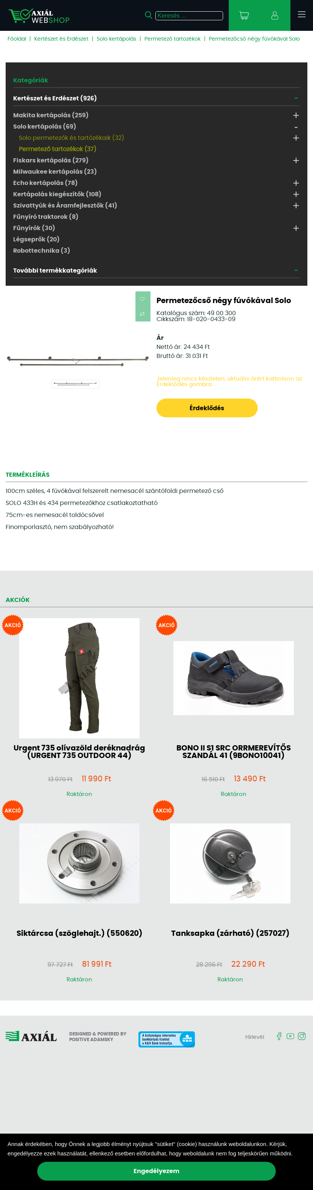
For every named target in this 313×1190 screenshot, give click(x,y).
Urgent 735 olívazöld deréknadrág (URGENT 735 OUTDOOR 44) (79, 751)
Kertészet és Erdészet (61, 39)
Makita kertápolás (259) (51, 115)
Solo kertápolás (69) (44, 127)
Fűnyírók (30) (34, 228)
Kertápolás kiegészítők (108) (57, 194)
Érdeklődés (207, 408)
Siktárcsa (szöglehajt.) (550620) (80, 933)
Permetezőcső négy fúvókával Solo (254, 39)
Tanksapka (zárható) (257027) (230, 933)
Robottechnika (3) (41, 251)
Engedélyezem (156, 1171)
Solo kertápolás (116, 39)
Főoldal (17, 39)
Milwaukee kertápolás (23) (55, 172)
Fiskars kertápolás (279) (51, 161)
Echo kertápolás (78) (45, 183)
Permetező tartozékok (172, 39)
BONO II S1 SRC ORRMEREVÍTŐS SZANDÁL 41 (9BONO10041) (233, 751)
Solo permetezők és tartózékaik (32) (71, 138)
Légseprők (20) (36, 239)
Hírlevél (254, 1037)
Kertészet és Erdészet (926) (55, 99)
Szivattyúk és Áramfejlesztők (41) (65, 206)
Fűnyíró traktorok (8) (46, 217)
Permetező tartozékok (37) (57, 149)
